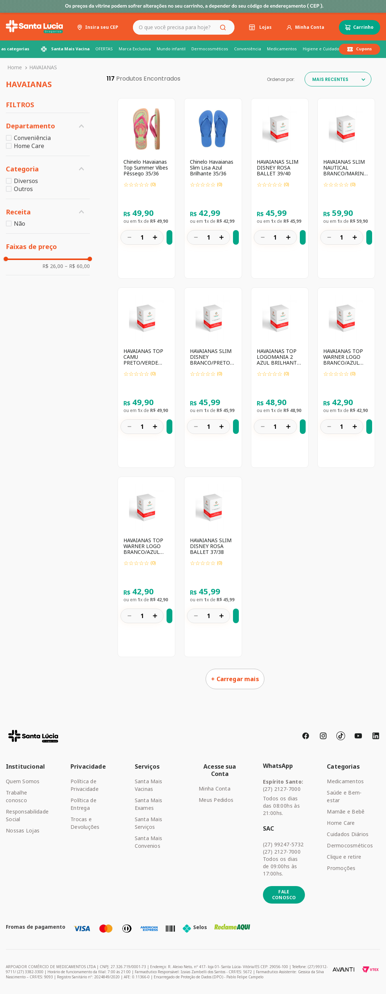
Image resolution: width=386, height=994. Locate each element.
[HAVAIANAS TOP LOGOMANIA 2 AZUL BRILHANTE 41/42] (280, 377)
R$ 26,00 (52, 266)
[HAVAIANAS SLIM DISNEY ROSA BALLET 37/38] (213, 567)
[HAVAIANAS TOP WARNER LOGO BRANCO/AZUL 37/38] (146, 567)
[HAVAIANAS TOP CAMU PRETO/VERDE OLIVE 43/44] (146, 377)
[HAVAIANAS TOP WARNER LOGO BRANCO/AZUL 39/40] (346, 377)
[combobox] (183, 27)
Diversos (26, 181)
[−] (129, 237)
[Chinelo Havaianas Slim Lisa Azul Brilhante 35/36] (213, 188)
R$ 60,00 (77, 266)
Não (19, 224)
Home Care (29, 146)
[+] (154, 237)
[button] (48, 126)
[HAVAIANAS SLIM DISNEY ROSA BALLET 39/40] (280, 188)
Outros (23, 189)
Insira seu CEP (101, 27)
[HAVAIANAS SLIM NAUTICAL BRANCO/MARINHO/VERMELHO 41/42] (346, 188)
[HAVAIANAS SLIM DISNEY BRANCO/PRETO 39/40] (213, 377)
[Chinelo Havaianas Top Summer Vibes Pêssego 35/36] (146, 188)
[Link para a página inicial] (14, 67)
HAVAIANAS (43, 67)
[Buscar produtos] (224, 27)
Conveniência (32, 138)
